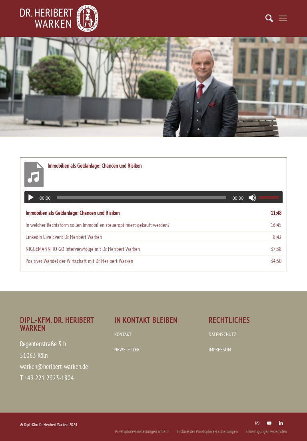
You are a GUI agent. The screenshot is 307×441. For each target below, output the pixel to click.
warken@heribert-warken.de (54, 366)
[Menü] (283, 18)
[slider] (141, 197)
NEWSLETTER (127, 349)
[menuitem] (265, 18)
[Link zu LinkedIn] (281, 423)
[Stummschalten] (252, 198)
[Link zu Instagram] (257, 423)
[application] (153, 197)
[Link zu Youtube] (269, 423)
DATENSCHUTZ (222, 334)
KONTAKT (123, 334)
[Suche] (265, 18)
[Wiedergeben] (31, 198)
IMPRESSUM (220, 349)
